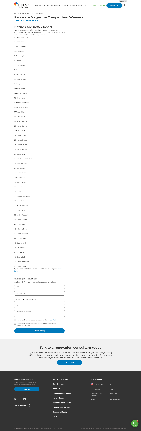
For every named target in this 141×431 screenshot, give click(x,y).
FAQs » (55, 417)
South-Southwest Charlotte (97, 394)
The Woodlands (115, 399)
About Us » (57, 389)
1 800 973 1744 (98, 5)
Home (16, 13)
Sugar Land (113, 393)
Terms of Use (51, 428)
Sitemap (59, 428)
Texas (93, 399)
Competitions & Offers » (62, 393)
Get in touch (69, 362)
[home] (22, 5)
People (80, 5)
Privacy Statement (40, 428)
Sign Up (27, 389)
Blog (85, 5)
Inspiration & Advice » (61, 379)
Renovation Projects (53, 5)
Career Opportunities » (61, 407)
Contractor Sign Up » (61, 412)
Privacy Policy (52, 320)
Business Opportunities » (62, 403)
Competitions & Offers (26, 13)
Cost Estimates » (59, 384)
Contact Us (114, 5)
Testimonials (65, 5)
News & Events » (59, 398)
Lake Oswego (95, 390)
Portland (112, 390)
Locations (73, 5)
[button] (39, 5)
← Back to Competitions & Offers (26, 20)
